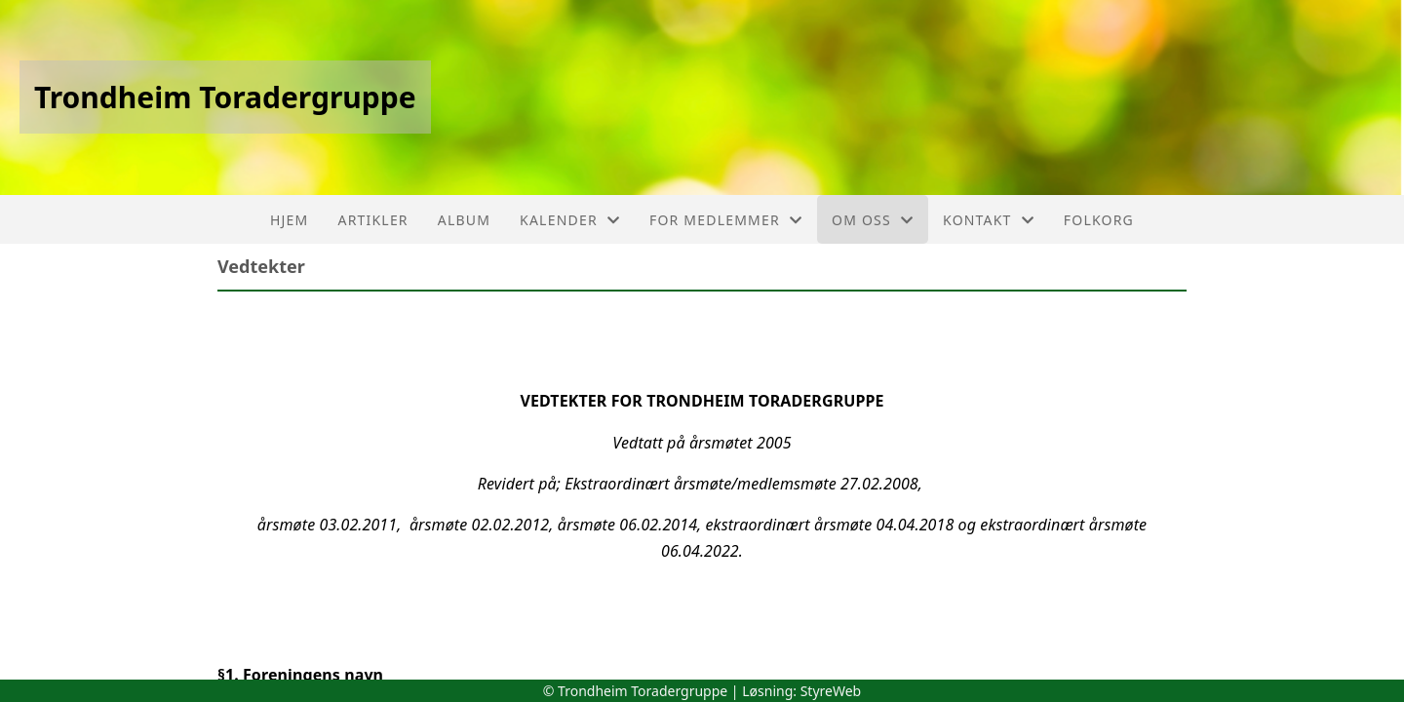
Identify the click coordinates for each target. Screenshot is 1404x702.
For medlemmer (725, 220)
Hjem (289, 220)
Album (464, 220)
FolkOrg (1099, 220)
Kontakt (988, 220)
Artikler (373, 220)
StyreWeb (831, 691)
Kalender (570, 220)
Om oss (873, 220)
